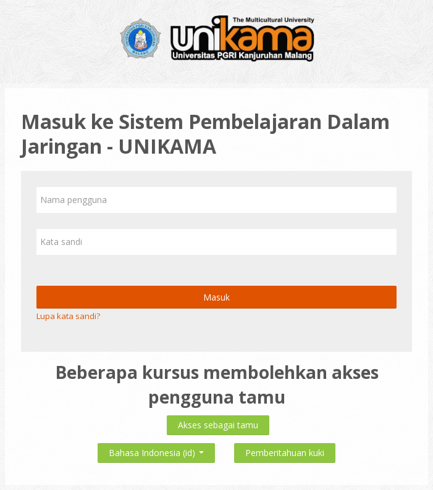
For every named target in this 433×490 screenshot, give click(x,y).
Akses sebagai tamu (218, 425)
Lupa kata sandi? (68, 316)
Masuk (216, 297)
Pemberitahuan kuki (284, 453)
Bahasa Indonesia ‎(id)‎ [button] (156, 450)
